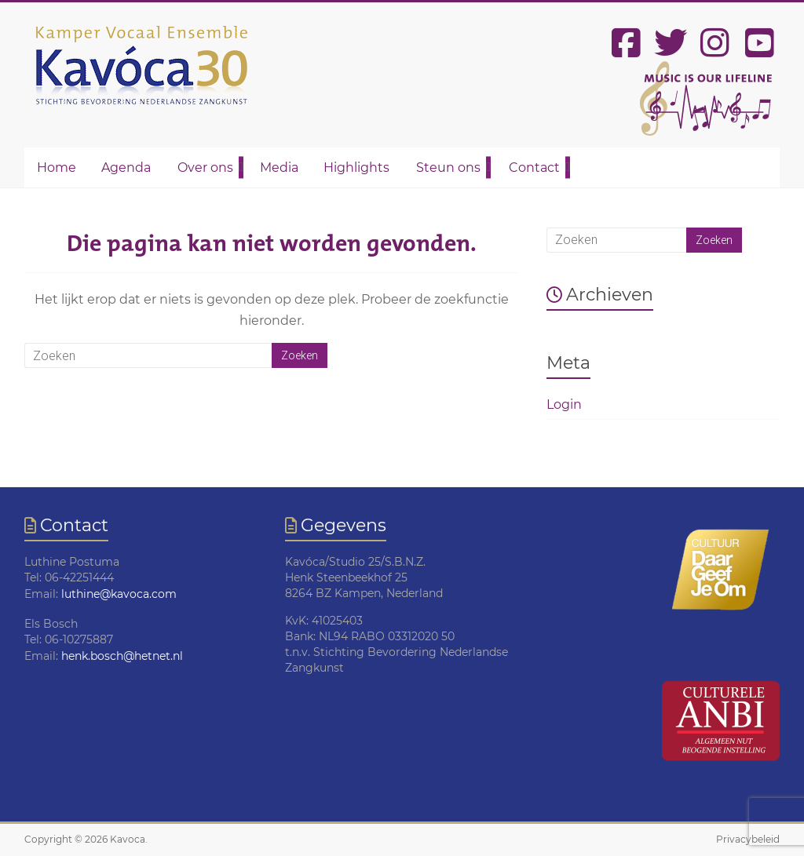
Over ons (205, 167)
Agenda (126, 167)
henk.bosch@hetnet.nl (122, 656)
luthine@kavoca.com (119, 594)
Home (56, 167)
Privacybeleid (748, 839)
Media (279, 167)
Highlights (356, 167)
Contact (534, 167)
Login (564, 404)
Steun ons (448, 167)
